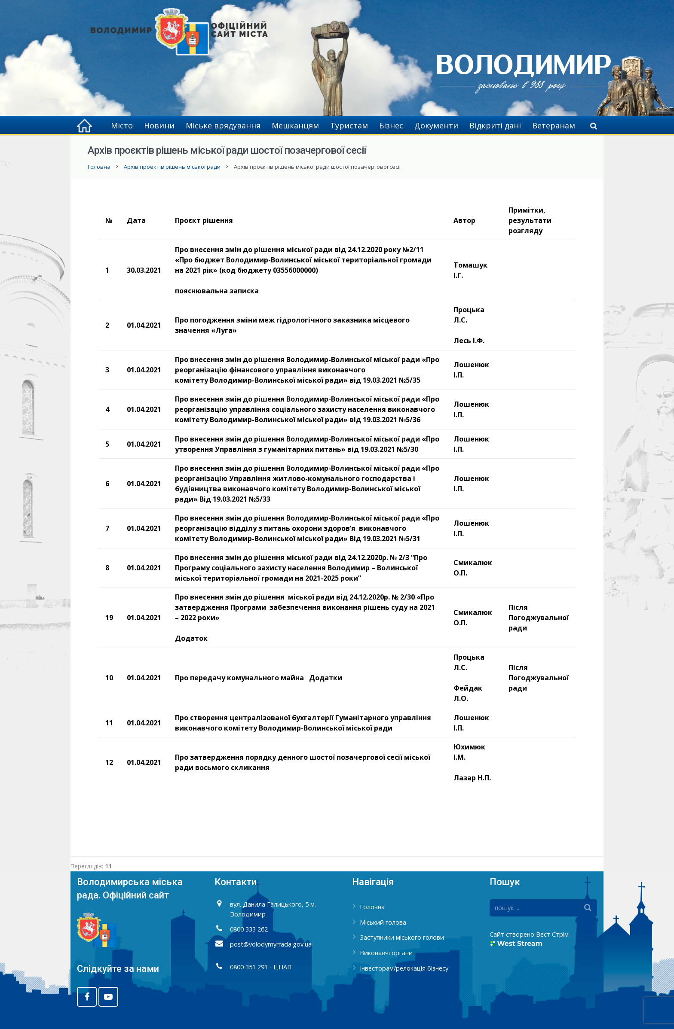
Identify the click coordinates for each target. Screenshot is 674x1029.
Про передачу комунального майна (239, 677)
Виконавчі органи (386, 953)
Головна (99, 166)
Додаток (191, 638)
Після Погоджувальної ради (539, 618)
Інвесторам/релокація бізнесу (404, 968)
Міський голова (383, 922)
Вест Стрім (552, 934)
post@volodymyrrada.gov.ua (271, 944)
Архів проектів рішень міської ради (172, 166)
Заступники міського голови (402, 937)
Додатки (325, 677)
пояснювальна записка (217, 290)
